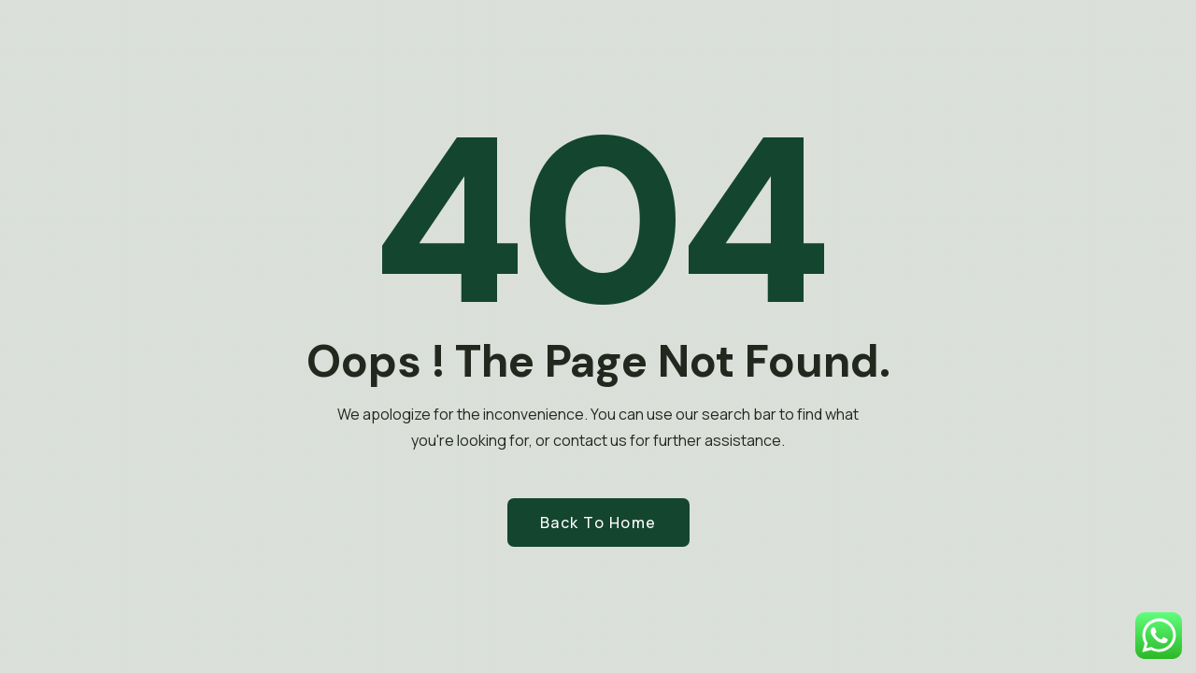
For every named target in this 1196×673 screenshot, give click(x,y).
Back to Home (598, 522)
